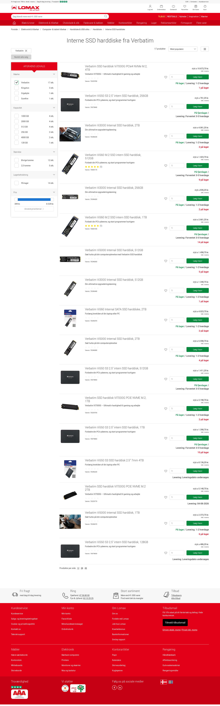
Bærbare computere (70, 655)
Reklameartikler (168, 22)
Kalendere (116, 660)
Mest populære (176, 49)
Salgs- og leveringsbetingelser (24, 618)
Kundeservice (203, 2)
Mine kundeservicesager (72, 624)
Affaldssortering (170, 660)
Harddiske (97, 29)
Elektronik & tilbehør (30, 29)
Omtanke (193, 2)
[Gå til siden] (14, 23)
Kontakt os (16, 629)
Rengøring (169, 649)
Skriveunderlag (118, 665)
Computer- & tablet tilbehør (54, 29)
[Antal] (177, 76)
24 (82, 568)
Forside (14, 29)
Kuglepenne (117, 670)
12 (78, 568)
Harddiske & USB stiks (79, 29)
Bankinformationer (120, 634)
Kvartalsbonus (118, 629)
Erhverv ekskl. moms (172, 629)
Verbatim (21, 50)
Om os (115, 613)
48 (86, 568)
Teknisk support (18, 634)
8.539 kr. (50, 203)
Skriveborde (16, 670)
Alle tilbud (175, 598)
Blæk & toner (28, 22)
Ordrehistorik (67, 629)
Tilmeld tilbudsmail (175, 622)
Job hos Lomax (119, 624)
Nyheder (183, 16)
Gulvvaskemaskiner (171, 665)
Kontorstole (16, 660)
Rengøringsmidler (170, 670)
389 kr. (17, 203)
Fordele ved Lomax (120, 618)
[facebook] (114, 688)
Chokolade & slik (71, 22)
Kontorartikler (120, 649)
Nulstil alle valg (21, 57)
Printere (65, 660)
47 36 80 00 (84, 595)
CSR (186, 2)
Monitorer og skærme (71, 665)
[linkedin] (119, 688)
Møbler (15, 649)
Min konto (66, 613)
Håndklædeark (169, 655)
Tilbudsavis (176, 595)
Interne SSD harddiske (115, 29)
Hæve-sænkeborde (19, 655)
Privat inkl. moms (189, 629)
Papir (114, 655)
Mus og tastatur (69, 670)
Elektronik (68, 649)
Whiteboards (16, 665)
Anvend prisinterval (34, 209)
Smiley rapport (118, 639)
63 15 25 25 (88, 598)
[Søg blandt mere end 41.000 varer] (57, 16)
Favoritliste (67, 618)
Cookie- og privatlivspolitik (23, 624)
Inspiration (194, 16)
